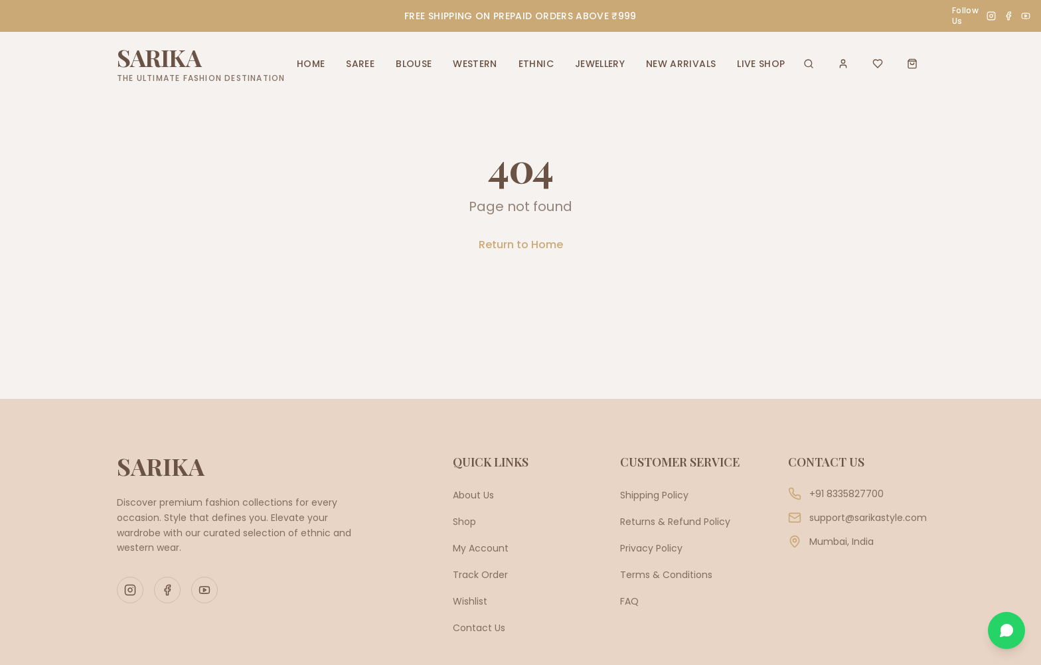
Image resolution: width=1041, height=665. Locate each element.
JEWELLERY (600, 63)
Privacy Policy (651, 548)
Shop (464, 521)
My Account (481, 548)
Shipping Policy (654, 495)
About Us (473, 495)
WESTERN (475, 63)
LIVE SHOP (761, 63)
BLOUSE (414, 63)
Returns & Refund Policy (675, 521)
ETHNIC (536, 63)
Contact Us (479, 627)
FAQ (629, 601)
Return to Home (521, 244)
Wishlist (470, 601)
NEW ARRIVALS (681, 63)
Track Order (480, 574)
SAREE (360, 63)
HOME (311, 63)
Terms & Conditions (666, 574)
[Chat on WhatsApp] (1006, 630)
